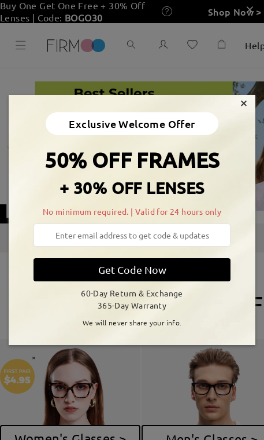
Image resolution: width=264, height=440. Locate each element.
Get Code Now (132, 269)
